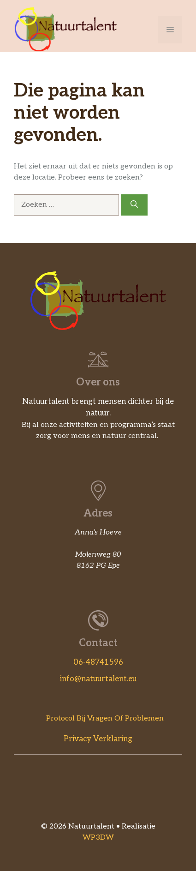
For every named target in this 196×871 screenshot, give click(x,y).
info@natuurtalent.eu (98, 679)
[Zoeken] (134, 205)
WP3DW (98, 837)
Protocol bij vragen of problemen (105, 718)
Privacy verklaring (98, 739)
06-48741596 (98, 662)
